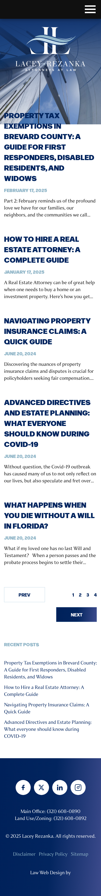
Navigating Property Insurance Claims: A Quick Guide (47, 330)
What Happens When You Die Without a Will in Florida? (49, 515)
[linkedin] (59, 787)
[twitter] (41, 787)
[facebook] (23, 787)
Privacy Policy (53, 854)
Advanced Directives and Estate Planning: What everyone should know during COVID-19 (47, 423)
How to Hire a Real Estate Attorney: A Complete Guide (42, 249)
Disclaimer (24, 854)
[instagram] (78, 787)
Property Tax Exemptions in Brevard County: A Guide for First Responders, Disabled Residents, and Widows (49, 146)
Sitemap (79, 854)
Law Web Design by (50, 872)
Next (76, 614)
